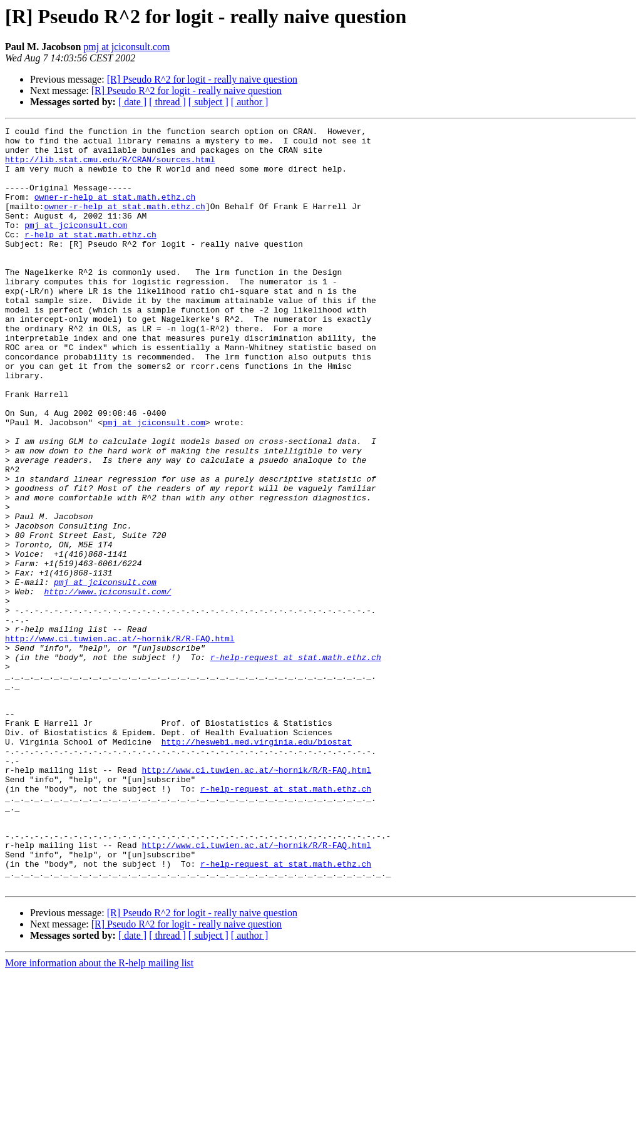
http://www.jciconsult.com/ (107, 685)
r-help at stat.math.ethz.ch (90, 256)
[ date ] (132, 101)
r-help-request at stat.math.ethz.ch (295, 764)
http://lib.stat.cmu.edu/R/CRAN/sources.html (110, 166)
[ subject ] (208, 101)
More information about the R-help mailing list (99, 1115)
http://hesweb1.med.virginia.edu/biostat (257, 865)
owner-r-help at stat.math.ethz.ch (114, 211)
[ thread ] (167, 101)
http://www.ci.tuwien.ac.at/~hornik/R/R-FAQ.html (120, 741)
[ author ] (250, 101)
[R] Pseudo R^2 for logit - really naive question (202, 79)
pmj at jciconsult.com (126, 46)
